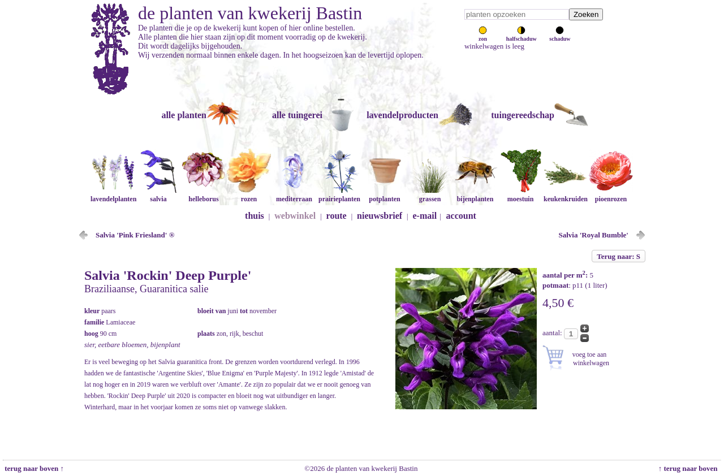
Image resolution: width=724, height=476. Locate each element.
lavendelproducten (402, 115)
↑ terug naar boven (689, 468)
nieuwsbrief (379, 215)
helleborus (204, 195)
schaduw (559, 35)
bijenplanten (475, 195)
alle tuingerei (297, 115)
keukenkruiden (566, 195)
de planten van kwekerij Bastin (250, 13)
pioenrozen (611, 195)
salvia (158, 195)
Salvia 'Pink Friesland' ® (135, 235)
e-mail (425, 215)
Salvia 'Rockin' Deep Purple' (167, 275)
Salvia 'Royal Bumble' (593, 235)
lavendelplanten (113, 195)
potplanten (385, 195)
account (461, 215)
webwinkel (295, 215)
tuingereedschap (522, 115)
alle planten (183, 115)
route (336, 215)
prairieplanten (339, 195)
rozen (249, 195)
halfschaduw (521, 35)
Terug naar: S (618, 256)
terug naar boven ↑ (33, 468)
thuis (254, 215)
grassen (430, 195)
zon (483, 35)
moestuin (520, 195)
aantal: (553, 332)
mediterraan (294, 195)
